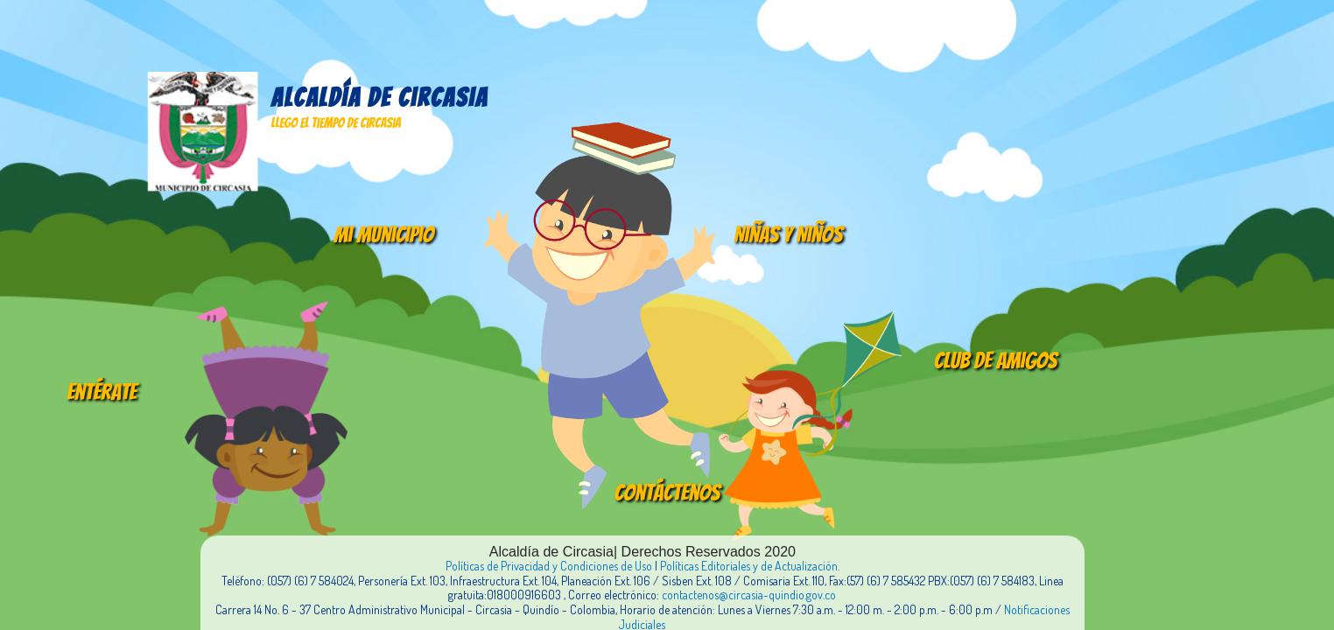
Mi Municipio (383, 234)
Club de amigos (995, 360)
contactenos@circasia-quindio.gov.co (749, 594)
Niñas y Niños (788, 234)
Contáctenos (667, 492)
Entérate (102, 392)
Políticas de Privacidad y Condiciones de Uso (549, 565)
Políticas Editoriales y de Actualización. (749, 565)
